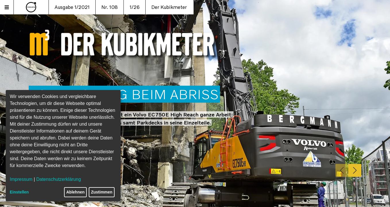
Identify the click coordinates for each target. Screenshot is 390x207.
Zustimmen (102, 192)
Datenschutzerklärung (58, 179)
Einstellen (19, 192)
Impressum (21, 179)
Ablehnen (75, 192)
